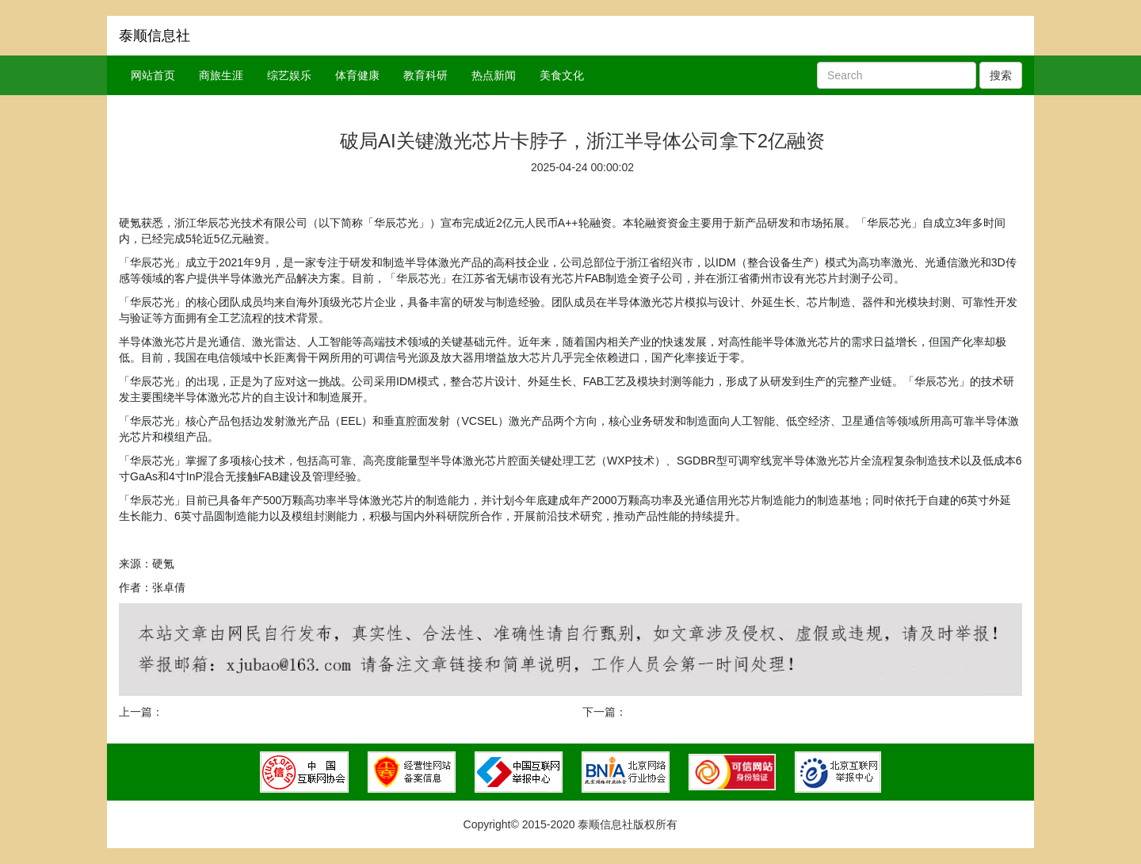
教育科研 (425, 75)
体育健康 (357, 75)
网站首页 (153, 75)
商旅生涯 (221, 75)
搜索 (1001, 75)
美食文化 (562, 75)
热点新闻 (493, 75)
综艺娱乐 (289, 75)
